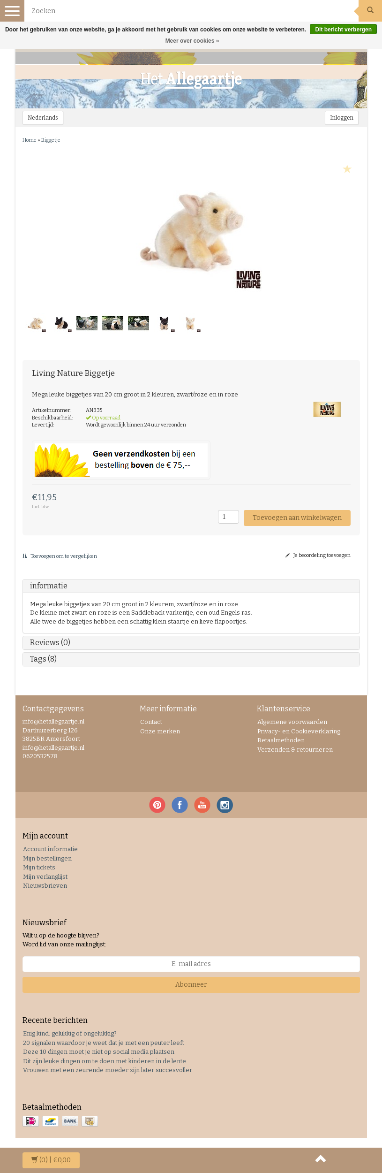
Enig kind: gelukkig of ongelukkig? (70, 1033)
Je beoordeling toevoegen (318, 555)
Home (29, 140)
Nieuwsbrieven (45, 885)
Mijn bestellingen (47, 858)
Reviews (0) (50, 642)
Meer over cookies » (192, 41)
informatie (48, 585)
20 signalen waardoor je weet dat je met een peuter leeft (103, 1042)
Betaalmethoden (281, 740)
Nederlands (43, 117)
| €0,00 (51, 1160)
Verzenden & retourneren (295, 749)
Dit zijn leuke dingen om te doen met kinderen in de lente (104, 1061)
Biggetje (50, 140)
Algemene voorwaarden (292, 721)
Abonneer (191, 985)
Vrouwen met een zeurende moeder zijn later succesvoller (107, 1070)
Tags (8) (43, 659)
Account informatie (50, 849)
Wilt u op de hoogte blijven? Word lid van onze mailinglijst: (64, 940)
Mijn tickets (39, 867)
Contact (151, 721)
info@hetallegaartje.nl (53, 747)
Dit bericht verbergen (343, 29)
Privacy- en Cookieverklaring (298, 731)
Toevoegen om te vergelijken (59, 556)
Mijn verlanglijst (45, 876)
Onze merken (160, 731)
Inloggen (341, 117)
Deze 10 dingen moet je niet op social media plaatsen (98, 1051)
